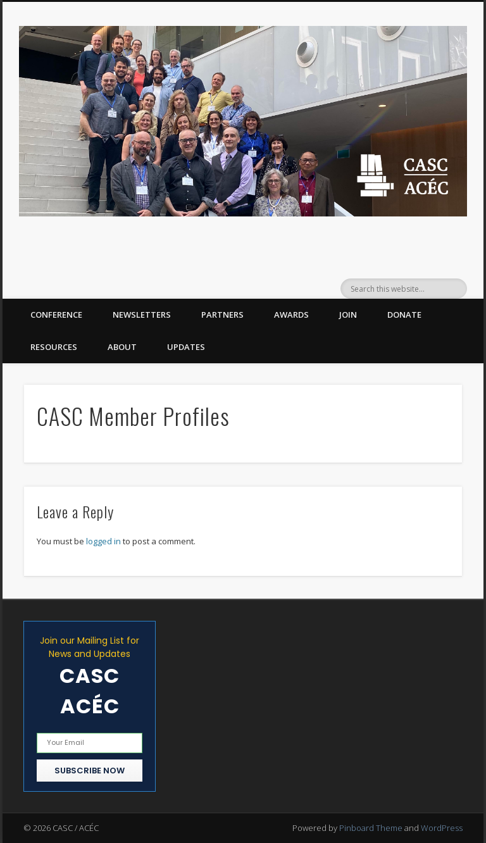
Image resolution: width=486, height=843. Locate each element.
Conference (56, 314)
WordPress (442, 828)
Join (348, 314)
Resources (53, 347)
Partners (222, 314)
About (122, 347)
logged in (103, 541)
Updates (186, 347)
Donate (404, 314)
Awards (291, 314)
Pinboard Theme (370, 828)
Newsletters (142, 314)
